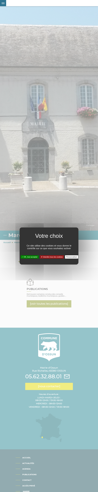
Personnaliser (71, 257)
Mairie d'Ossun (24, 3)
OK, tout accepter (30, 257)
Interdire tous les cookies (52, 257)
